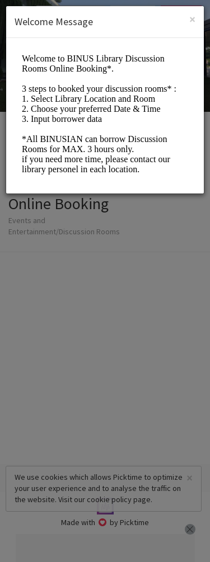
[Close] (192, 19)
